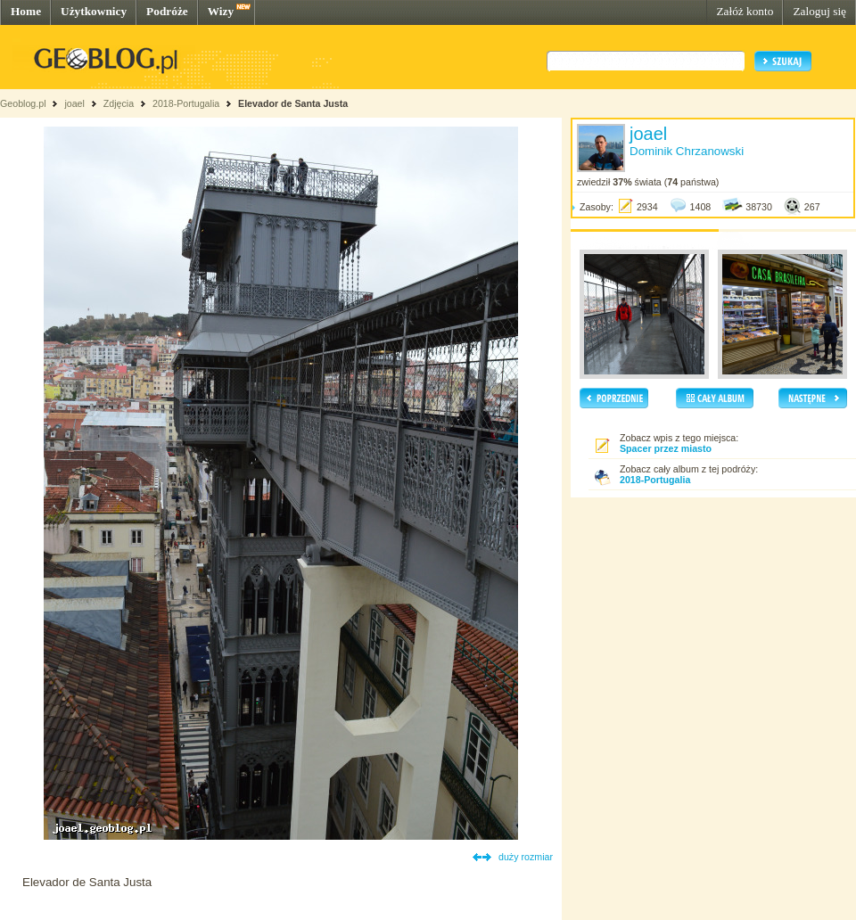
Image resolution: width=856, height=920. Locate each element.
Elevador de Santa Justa (293, 103)
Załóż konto (744, 11)
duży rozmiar (525, 856)
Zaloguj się (819, 11)
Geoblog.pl (23, 103)
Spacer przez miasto (666, 448)
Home (26, 11)
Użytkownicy (94, 11)
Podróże (167, 11)
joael (74, 103)
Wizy (221, 11)
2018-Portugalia (185, 103)
